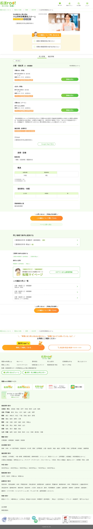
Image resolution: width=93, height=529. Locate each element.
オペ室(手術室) (14, 448)
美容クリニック (52, 456)
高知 (19, 428)
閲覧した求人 (5, 365)
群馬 (33, 415)
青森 (18, 409)
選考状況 (34, 361)
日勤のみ (14, 476)
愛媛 (15, 428)
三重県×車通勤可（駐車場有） (21, 256)
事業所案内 (4, 510)
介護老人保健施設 (6, 460)
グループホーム (45, 460)
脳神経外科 (13, 487)
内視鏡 (80, 448)
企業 (87, 460)
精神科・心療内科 (74, 487)
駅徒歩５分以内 (31, 499)
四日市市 (34, 10)
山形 (34, 409)
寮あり (28, 263)
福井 (25, 412)
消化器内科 (32, 484)
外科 (68, 484)
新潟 (12, 412)
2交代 (3, 476)
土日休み (22, 499)
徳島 (7, 428)
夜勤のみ (21, 476)
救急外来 (23, 448)
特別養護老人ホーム (79, 456)
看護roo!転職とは (6, 361)
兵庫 (15, 422)
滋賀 (19, 422)
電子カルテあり (84, 499)
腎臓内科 (55, 484)
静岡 (15, 419)
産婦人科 (40, 487)
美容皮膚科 (11, 484)
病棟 (2, 448)
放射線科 (84, 487)
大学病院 (11, 456)
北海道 (13, 409)
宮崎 (32, 432)
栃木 (29, 415)
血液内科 (48, 484)
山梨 (29, 412)
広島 (7, 425)
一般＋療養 (18, 456)
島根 (19, 425)
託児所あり (61, 499)
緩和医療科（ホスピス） (47, 491)
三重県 (26, 10)
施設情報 (51, 56)
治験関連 (86, 448)
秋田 (30, 409)
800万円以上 (51, 468)
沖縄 (41, 432)
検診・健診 (56, 448)
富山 (16, 412)
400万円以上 (14, 468)
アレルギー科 (34, 491)
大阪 (7, 422)
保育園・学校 (65, 448)
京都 (11, 422)
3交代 (8, 476)
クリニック (43, 456)
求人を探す (50, 361)
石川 (20, 412)
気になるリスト (82, 361)
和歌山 (29, 422)
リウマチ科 (10, 491)
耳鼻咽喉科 (51, 487)
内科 (18, 484)
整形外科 (20, 487)
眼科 (45, 487)
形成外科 (27, 487)
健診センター (71, 460)
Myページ (20, 361)
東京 (7, 415)
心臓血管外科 (84, 484)
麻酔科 (3, 491)
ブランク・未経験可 (72, 499)
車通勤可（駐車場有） (19, 263)
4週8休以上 (14, 499)
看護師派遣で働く (52, 365)
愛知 (7, 419)
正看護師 (4, 440)
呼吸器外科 (75, 484)
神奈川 (12, 415)
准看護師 (11, 440)
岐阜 (11, 419)
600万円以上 (33, 468)
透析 (33, 448)
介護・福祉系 (48, 448)
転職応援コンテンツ (38, 365)
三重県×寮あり (34, 256)
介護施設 (68, 456)
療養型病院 (26, 456)
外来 (7, 448)
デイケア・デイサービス (32, 460)
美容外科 (4, 484)
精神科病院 (35, 456)
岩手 (22, 409)
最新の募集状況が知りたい (45, 41)
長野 (33, 412)
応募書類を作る (67, 361)
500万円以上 (24, 468)
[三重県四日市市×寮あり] (46, 244)
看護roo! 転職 (17, 10)
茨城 (25, 415)
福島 (38, 409)
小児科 (34, 487)
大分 (27, 432)
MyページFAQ (66, 365)
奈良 (23, 422)
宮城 (26, 409)
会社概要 (4, 507)
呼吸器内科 (24, 484)
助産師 (23, 440)
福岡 (11, 432)
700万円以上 (42, 468)
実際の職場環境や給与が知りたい (47, 47)
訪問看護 (39, 448)
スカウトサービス (22, 365)
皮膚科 (58, 487)
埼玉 (16, 415)
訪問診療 (73, 448)
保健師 (17, 440)
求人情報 (42, 56)
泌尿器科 (64, 487)
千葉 (21, 415)
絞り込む (17, 60)
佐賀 (15, 432)
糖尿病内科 (62, 484)
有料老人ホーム (18, 460)
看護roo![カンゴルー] (5, 10)
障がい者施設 (61, 460)
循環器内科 (40, 484)
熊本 (23, 432)
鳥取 (15, 425)
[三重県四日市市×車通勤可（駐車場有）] (46, 240)
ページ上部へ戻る (46, 224)
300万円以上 (5, 468)
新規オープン (5, 499)
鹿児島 (37, 432)
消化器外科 (4, 487)
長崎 (19, 432)
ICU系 (29, 448)
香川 (11, 428)
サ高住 (54, 460)
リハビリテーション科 (22, 491)
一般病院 (4, 456)
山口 (23, 425)
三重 (19, 419)
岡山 (11, 425)
